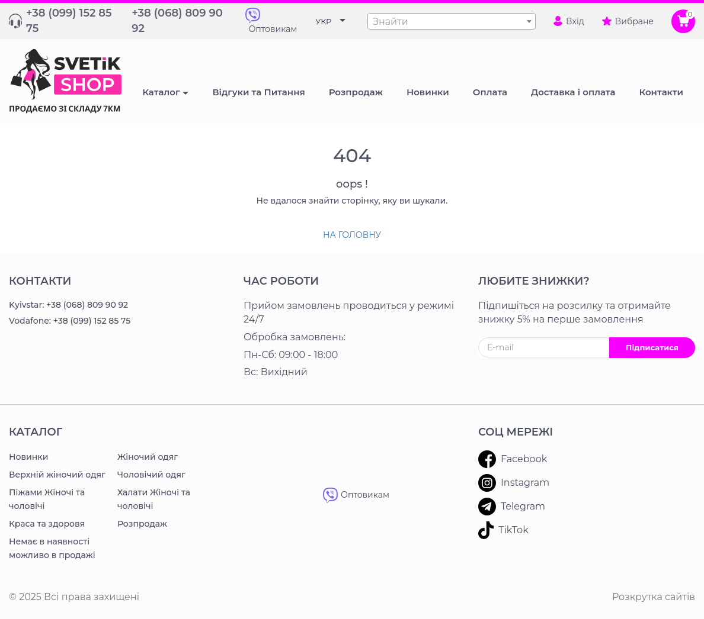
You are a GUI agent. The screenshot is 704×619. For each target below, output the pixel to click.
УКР (324, 21)
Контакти (40, 281)
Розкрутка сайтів (653, 596)
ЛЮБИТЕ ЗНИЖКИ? (534, 281)
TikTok (503, 530)
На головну (352, 235)
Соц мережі (515, 432)
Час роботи (281, 281)
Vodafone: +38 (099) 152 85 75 (69, 320)
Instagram (513, 483)
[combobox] (451, 21)
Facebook (512, 459)
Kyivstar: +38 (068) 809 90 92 (68, 304)
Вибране (628, 21)
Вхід (568, 21)
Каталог (161, 92)
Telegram (511, 506)
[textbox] (451, 22)
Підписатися (652, 347)
